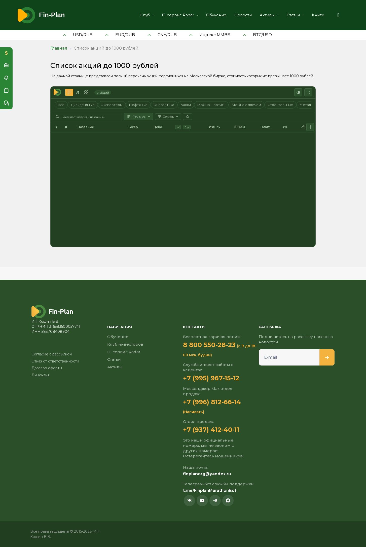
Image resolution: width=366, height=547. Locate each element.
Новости (243, 15)
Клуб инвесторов (125, 344)
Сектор (168, 116)
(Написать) (193, 412)
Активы (269, 15)
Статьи (295, 15)
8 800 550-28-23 (209, 345)
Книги (318, 15)
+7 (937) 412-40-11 (211, 429)
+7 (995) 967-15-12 (211, 378)
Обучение (216, 15)
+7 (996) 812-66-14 (212, 402)
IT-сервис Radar (180, 15)
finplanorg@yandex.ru (207, 473)
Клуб (147, 15)
